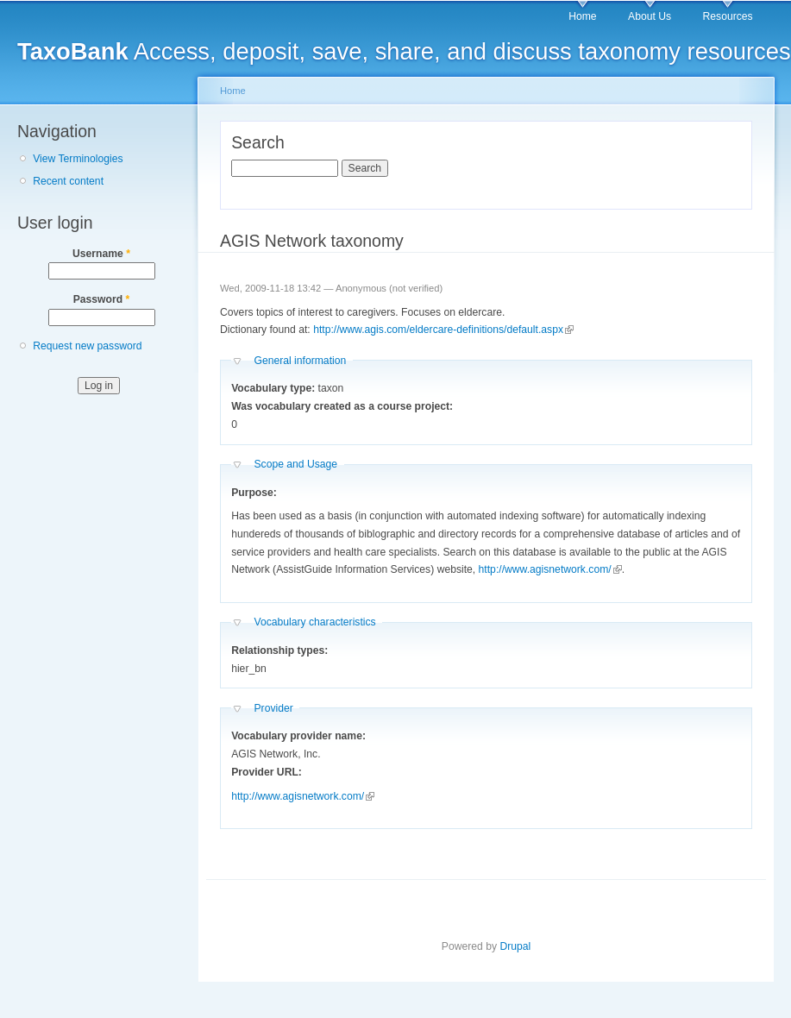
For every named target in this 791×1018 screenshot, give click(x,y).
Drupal (514, 946)
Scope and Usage (295, 464)
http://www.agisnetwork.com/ (550, 569)
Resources (728, 16)
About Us (649, 16)
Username (101, 254)
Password (101, 299)
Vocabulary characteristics (314, 622)
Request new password (87, 346)
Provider (273, 708)
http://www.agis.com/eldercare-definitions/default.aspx (443, 330)
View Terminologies (77, 159)
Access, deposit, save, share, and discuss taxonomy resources (404, 51)
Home (582, 16)
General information (300, 361)
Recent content (68, 181)
